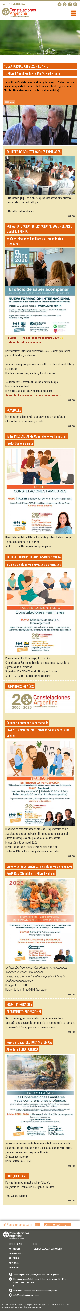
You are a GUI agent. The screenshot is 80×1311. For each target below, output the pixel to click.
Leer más (71, 215)
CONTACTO (14, 1267)
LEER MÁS (9, 101)
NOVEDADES (14, 1262)
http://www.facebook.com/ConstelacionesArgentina (35, 1290)
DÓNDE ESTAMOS (16, 1253)
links (37, 1224)
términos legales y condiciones (57, 1224)
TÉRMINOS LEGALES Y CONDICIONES (47, 1248)
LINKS (35, 1244)
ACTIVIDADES (14, 1248)
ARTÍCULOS (14, 1258)
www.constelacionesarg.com (28, 1307)
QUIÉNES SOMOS (16, 1244)
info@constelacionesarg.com (17, 1224)
